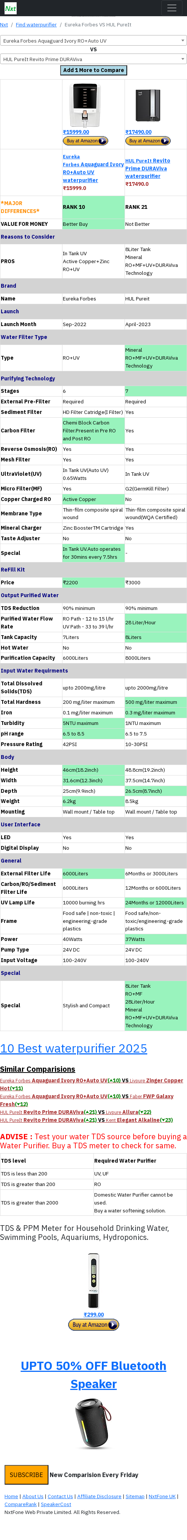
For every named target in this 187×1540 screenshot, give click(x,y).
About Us (33, 1496)
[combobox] (93, 40)
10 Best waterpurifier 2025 (73, 1048)
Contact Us (60, 1496)
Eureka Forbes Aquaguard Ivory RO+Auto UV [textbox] (54, 40)
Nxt (4, 24)
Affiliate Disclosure (99, 1496)
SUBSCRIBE (26, 1475)
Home (11, 1496)
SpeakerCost (56, 1504)
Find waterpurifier (36, 24)
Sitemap (135, 1496)
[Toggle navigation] (171, 7)
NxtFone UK (162, 1496)
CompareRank (21, 1504)
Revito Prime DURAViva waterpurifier (147, 168)
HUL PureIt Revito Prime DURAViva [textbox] (42, 59)
